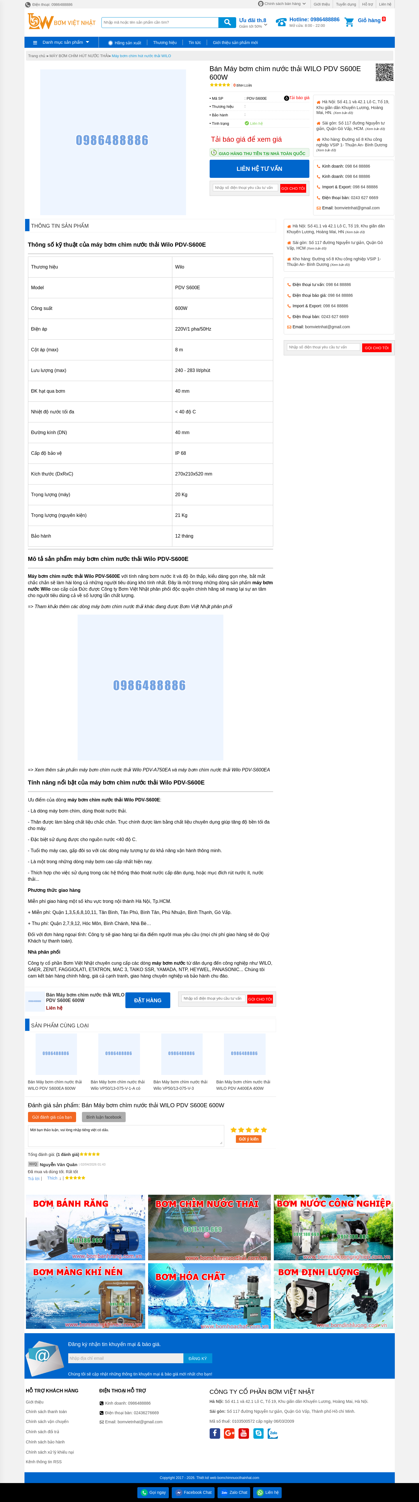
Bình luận (243, 85)
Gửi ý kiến (249, 1139)
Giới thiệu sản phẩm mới (235, 42)
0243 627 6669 (364, 197)
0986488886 (139, 1403)
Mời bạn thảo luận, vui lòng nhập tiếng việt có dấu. (126, 1135)
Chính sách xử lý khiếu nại (50, 1452)
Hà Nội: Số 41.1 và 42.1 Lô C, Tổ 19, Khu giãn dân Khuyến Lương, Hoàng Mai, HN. (352, 107)
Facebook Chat (193, 1492)
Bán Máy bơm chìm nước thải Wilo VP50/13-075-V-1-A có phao (118, 1088)
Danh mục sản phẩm (63, 42)
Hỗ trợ (367, 4)
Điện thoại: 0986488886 (48, 4)
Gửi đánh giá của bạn (52, 1117)
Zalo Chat (234, 1492)
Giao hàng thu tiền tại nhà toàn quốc (262, 153)
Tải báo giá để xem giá (246, 139)
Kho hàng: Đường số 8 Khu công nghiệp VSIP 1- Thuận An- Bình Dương (351, 144)
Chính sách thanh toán (46, 1411)
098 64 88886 (357, 166)
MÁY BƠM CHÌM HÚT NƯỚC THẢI (79, 56)
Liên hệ (385, 4)
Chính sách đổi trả (42, 1431)
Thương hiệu (164, 42)
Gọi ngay (153, 1492)
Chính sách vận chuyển (47, 1421)
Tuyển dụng (346, 4)
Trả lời (34, 1178)
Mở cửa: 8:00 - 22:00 (315, 22)
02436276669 (146, 1412)
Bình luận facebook (103, 1117)
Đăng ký (198, 1358)
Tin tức (195, 42)
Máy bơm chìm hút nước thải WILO (141, 56)
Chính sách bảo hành (45, 1442)
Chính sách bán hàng (282, 3)
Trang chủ (36, 56)
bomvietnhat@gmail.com (357, 208)
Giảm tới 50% (252, 23)
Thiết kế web (206, 1478)
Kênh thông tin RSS (44, 1461)
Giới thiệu (322, 4)
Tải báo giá (296, 98)
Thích (50, 1178)
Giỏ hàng (369, 20)
